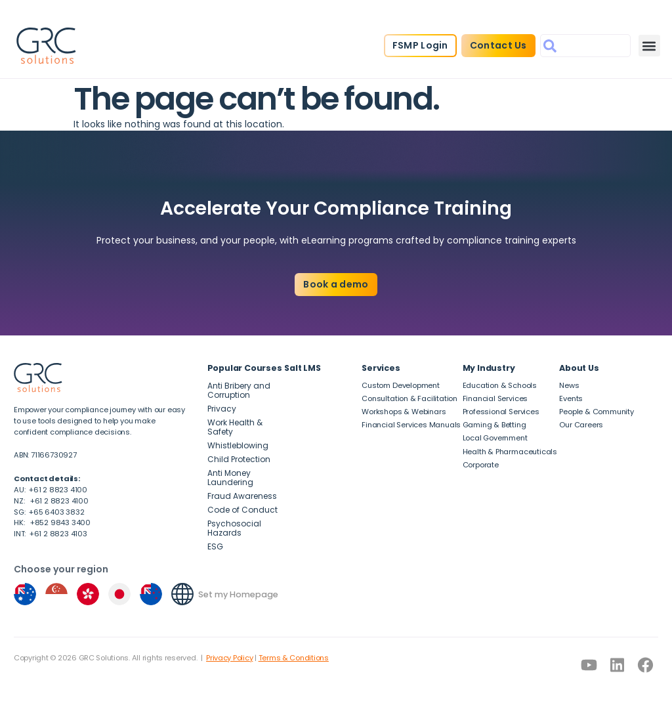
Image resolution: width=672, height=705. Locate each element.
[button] (649, 45)
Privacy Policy (229, 657)
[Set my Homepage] (182, 594)
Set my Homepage (238, 594)
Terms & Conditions (294, 657)
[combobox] (585, 45)
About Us (578, 368)
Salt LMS (302, 368)
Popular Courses (244, 368)
